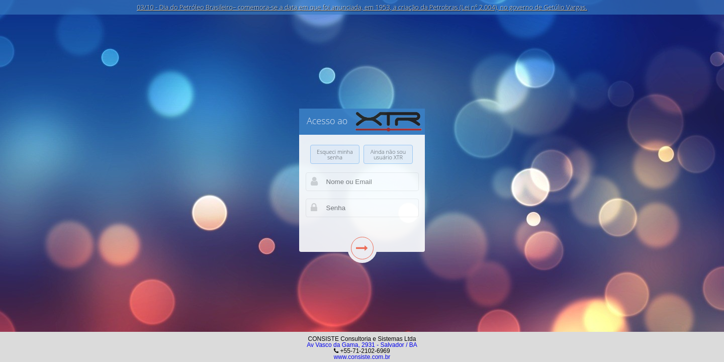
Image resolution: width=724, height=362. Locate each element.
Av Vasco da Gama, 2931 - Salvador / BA (362, 344)
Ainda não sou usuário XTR (388, 154)
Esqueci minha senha (335, 154)
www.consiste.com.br (362, 356)
